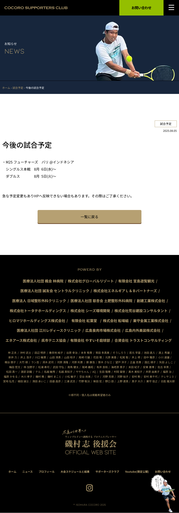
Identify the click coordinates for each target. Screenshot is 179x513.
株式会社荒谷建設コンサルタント (141, 310)
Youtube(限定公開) (137, 471)
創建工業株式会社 (151, 300)
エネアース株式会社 (21, 340)
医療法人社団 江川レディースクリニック (49, 330)
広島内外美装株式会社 (142, 330)
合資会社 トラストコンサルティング (143, 340)
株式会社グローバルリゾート (91, 281)
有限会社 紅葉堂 (86, 320)
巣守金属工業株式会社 (151, 320)
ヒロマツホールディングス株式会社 (37, 320)
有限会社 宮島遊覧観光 (136, 281)
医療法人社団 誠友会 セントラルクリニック (54, 290)
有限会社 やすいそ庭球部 (90, 340)
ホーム (12, 471)
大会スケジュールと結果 (75, 471)
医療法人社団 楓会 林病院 (43, 281)
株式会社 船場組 (116, 320)
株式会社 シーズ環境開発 (90, 310)
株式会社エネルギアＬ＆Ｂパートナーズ (125, 290)
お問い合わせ (141, 7)
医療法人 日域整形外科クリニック (39, 300)
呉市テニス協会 (53, 340)
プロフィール (47, 471)
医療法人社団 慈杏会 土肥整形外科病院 (101, 300)
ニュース (27, 471)
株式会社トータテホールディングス (38, 310)
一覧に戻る (89, 216)
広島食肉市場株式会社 (103, 330)
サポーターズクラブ (107, 471)
